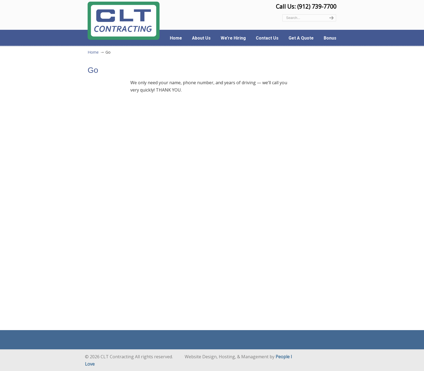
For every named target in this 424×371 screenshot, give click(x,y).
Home (93, 52)
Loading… (211, 206)
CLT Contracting (124, 21)
